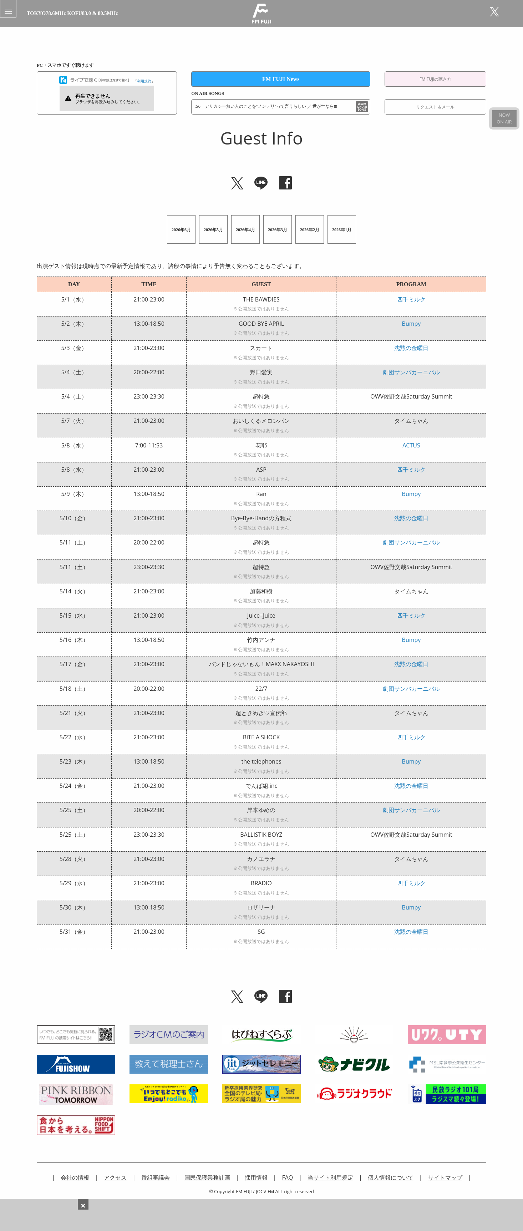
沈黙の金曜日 (411, 348)
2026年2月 (309, 229)
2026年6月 (181, 229)
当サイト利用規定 (330, 1177)
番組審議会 (155, 1177)
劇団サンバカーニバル (411, 372)
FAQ (287, 1177)
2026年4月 (245, 229)
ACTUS (411, 445)
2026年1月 (341, 229)
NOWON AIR (504, 118)
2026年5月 (213, 229)
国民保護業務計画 (207, 1177)
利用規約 (144, 80)
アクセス (115, 1177)
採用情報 (256, 1177)
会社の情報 (75, 1177)
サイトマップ (445, 1177)
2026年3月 (277, 229)
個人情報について (390, 1177)
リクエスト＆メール (435, 107)
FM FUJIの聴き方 (436, 79)
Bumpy (411, 324)
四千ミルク (411, 299)
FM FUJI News (281, 79)
